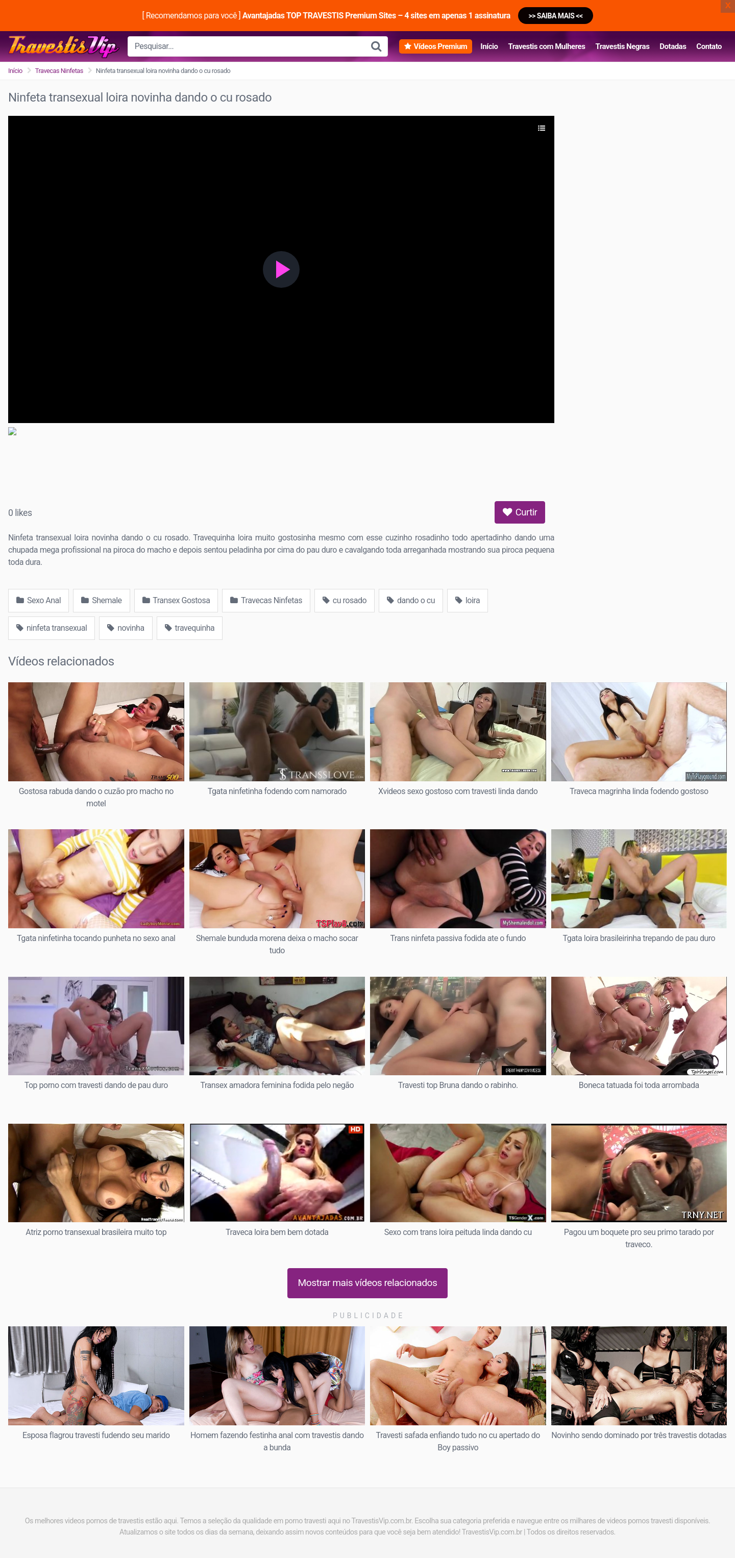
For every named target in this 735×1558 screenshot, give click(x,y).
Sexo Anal (38, 600)
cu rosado (344, 600)
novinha (125, 628)
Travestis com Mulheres (546, 46)
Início (489, 46)
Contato (709, 46)
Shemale (101, 600)
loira (467, 600)
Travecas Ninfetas (59, 71)
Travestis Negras (622, 46)
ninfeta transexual (51, 628)
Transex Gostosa (176, 600)
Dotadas (672, 46)
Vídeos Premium (440, 46)
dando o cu (411, 600)
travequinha (190, 628)
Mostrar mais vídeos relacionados (367, 1283)
